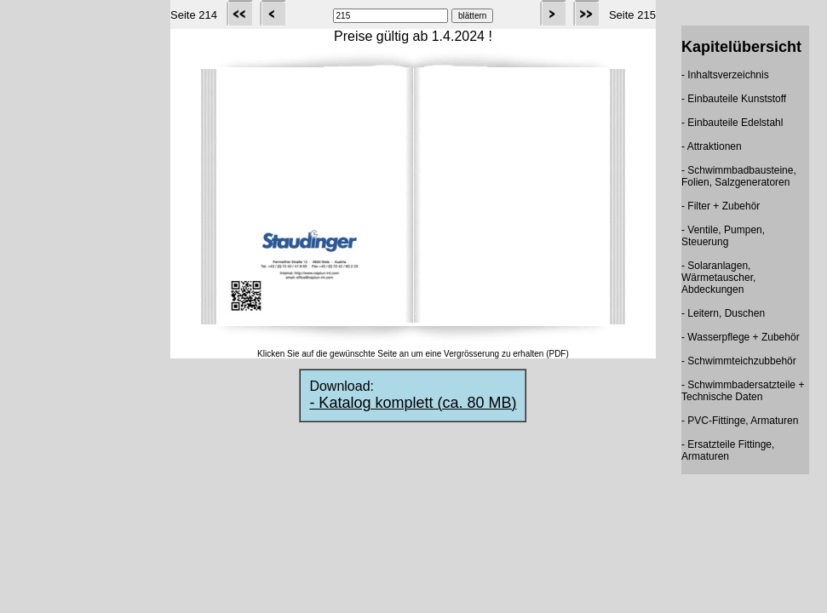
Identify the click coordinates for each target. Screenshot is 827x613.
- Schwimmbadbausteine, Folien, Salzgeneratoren (738, 176)
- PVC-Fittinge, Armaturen (739, 421)
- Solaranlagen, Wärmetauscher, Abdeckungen (718, 277)
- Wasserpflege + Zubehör (740, 337)
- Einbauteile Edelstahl (732, 123)
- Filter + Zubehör (720, 206)
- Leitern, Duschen (723, 313)
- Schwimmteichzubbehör (738, 361)
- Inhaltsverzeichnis (725, 75)
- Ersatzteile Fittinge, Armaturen (727, 450)
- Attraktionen (711, 146)
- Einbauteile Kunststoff (733, 99)
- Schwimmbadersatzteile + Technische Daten (742, 391)
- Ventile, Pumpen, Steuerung (723, 236)
